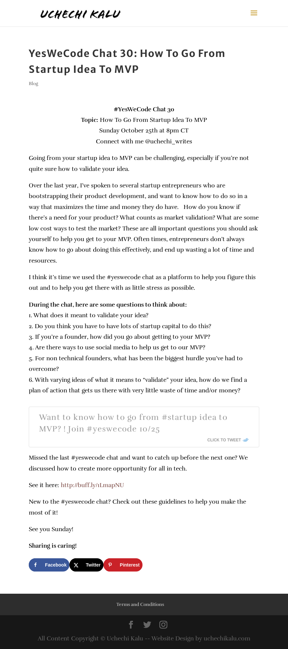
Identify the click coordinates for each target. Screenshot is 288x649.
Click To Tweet (224, 440)
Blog (33, 83)
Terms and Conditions (140, 604)
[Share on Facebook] (49, 565)
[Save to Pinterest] (123, 565)
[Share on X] (86, 565)
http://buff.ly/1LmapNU (91, 485)
